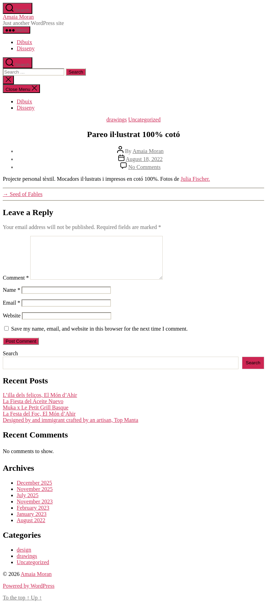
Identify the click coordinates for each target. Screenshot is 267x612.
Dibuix (24, 42)
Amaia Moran (18, 17)
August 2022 (31, 529)
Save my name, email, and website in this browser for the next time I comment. (99, 337)
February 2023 (33, 516)
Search (10, 362)
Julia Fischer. (195, 179)
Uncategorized (144, 119)
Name (11, 298)
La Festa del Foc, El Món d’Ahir (39, 422)
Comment (16, 286)
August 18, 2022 (144, 159)
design (24, 558)
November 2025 (35, 497)
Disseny (26, 48)
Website (12, 324)
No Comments (144, 167)
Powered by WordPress (29, 594)
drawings (116, 119)
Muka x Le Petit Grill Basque (35, 416)
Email (11, 311)
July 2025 (28, 504)
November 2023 (35, 510)
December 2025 (34, 491)
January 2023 (32, 522)
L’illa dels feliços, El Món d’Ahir (40, 403)
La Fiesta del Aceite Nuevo (33, 410)
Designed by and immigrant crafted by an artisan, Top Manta (70, 428)
